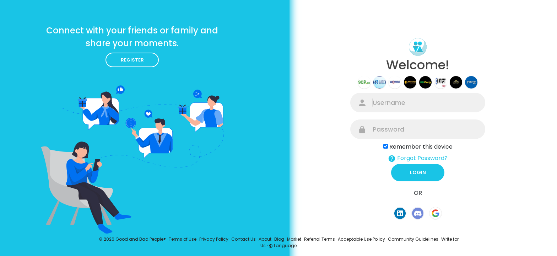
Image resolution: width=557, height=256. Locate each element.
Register (132, 60)
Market (294, 239)
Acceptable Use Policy (361, 239)
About (265, 239)
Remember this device (421, 147)
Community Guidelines (413, 239)
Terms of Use (182, 239)
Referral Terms (319, 239)
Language (283, 245)
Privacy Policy (213, 239)
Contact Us (243, 239)
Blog (279, 239)
